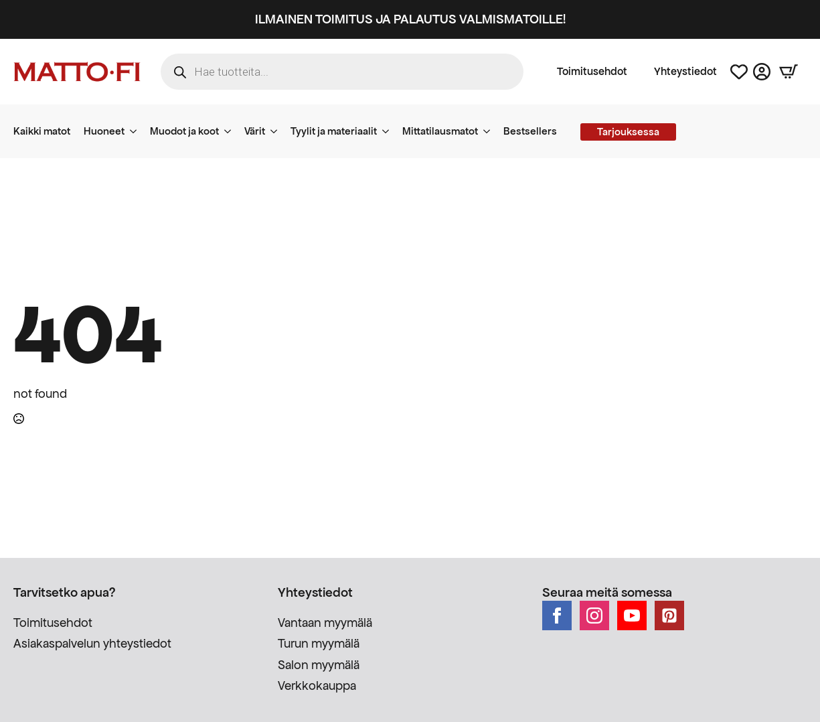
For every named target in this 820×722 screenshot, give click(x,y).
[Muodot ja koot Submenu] (231, 131)
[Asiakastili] (761, 71)
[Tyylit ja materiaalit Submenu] (389, 131)
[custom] (669, 615)
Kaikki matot (41, 131)
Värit (254, 131)
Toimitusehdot (592, 71)
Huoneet (104, 131)
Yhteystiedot (685, 71)
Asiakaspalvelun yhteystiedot (92, 643)
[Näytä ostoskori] (788, 72)
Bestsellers (530, 131)
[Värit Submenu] (278, 131)
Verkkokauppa (317, 685)
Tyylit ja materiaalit (334, 131)
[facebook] (557, 615)
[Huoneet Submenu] (137, 131)
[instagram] (594, 615)
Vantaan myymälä (325, 622)
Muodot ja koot (184, 131)
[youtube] (632, 615)
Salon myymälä (318, 664)
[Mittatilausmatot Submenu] (490, 131)
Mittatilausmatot (440, 131)
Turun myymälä (318, 643)
